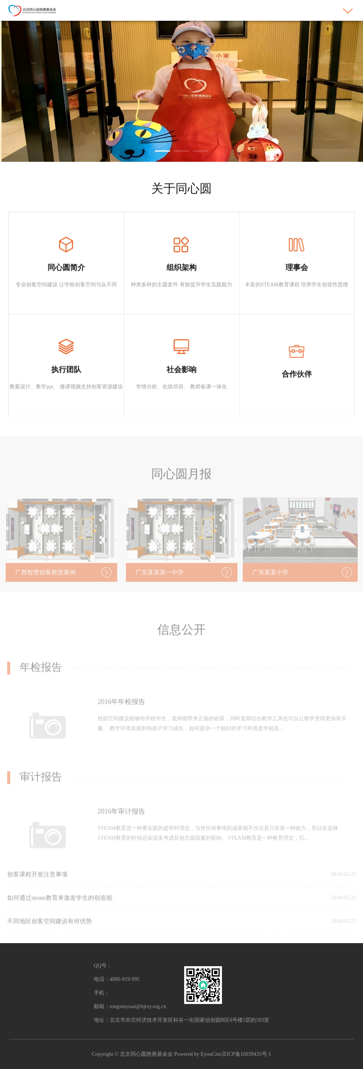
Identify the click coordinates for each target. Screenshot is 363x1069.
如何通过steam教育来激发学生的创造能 (59, 905)
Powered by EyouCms (197, 1054)
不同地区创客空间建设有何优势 (49, 929)
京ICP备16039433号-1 (246, 1054)
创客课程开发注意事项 (37, 882)
